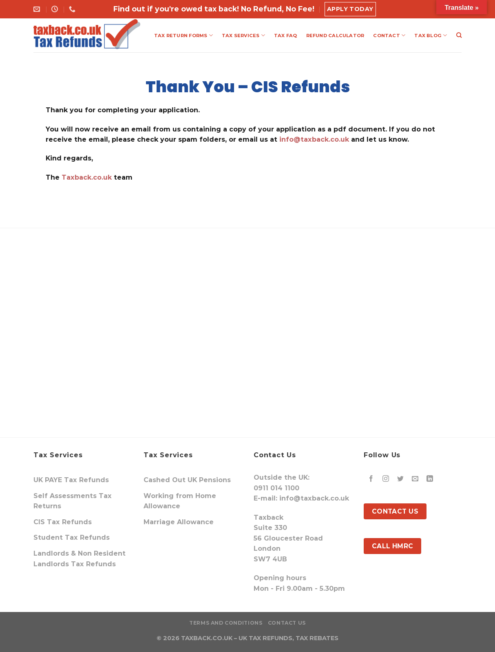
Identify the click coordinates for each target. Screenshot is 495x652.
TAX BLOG (430, 35)
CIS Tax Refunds (62, 522)
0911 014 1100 (276, 488)
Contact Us (287, 623)
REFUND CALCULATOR (335, 35)
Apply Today (350, 9)
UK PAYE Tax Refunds (71, 480)
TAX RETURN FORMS (183, 35)
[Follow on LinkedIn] (430, 479)
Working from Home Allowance (180, 501)
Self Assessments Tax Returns (72, 501)
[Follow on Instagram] (386, 479)
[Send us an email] (415, 479)
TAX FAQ (285, 35)
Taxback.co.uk (86, 177)
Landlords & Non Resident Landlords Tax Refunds (79, 559)
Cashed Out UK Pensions (187, 480)
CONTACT (389, 35)
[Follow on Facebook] (371, 479)
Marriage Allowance (179, 522)
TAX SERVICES (243, 35)
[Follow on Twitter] (400, 479)
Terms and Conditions (225, 623)
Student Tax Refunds (71, 537)
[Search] (459, 35)
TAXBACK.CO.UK (206, 638)
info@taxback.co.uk (314, 139)
